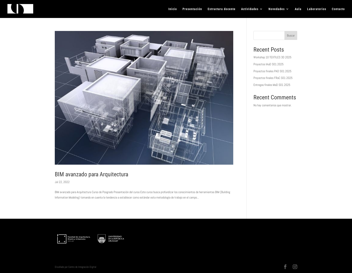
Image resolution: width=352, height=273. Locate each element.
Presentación (192, 9)
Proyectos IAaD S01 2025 (268, 64)
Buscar (291, 35)
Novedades (276, 9)
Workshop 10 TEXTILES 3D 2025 (272, 57)
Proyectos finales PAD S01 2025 (272, 71)
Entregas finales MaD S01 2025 (271, 85)
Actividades (249, 9)
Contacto (338, 9)
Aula (298, 9)
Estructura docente (221, 9)
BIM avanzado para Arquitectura (91, 174)
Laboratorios (316, 9)
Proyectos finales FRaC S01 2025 (273, 78)
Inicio (172, 9)
